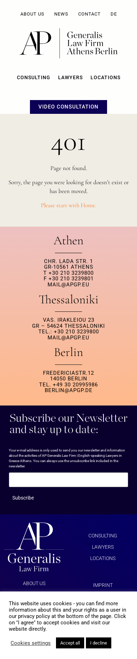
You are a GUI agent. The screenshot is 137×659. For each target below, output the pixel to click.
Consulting (33, 77)
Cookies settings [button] (31, 643)
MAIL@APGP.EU (68, 284)
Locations (105, 77)
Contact (89, 14)
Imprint (103, 585)
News (61, 14)
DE (114, 14)
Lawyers (70, 77)
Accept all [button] (70, 643)
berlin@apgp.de (69, 390)
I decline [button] (98, 643)
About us (32, 14)
